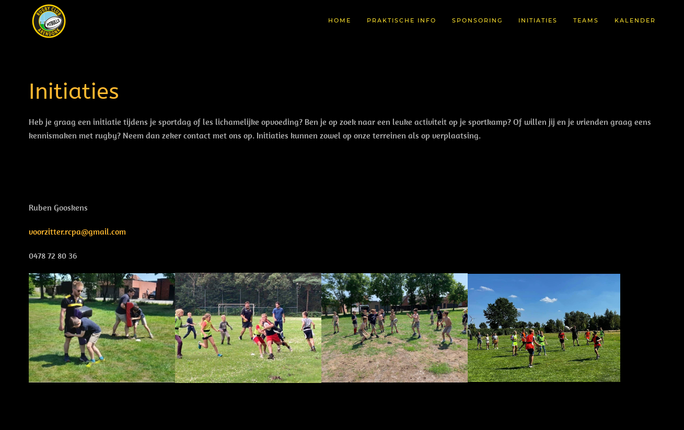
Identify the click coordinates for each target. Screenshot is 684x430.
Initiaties (538, 20)
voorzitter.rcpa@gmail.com (77, 231)
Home (339, 20)
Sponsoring (477, 20)
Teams (586, 20)
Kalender (635, 20)
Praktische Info (401, 20)
